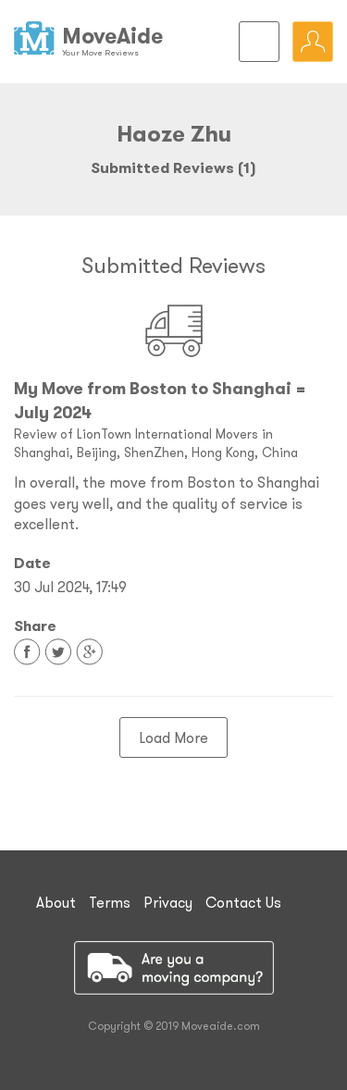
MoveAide (112, 36)
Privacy (167, 902)
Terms (109, 902)
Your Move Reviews (100, 52)
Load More (173, 737)
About (56, 902)
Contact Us (243, 902)
